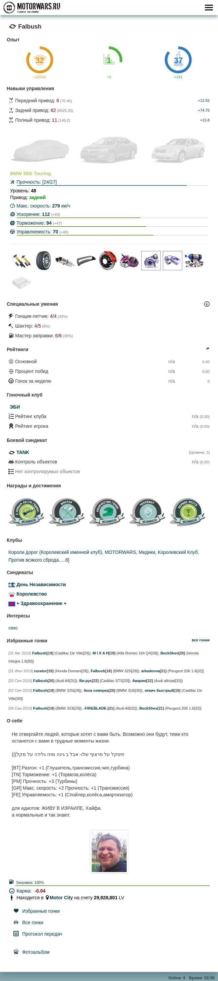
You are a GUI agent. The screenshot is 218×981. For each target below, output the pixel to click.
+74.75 (204, 110)
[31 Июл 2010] (20, 671)
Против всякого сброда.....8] (38, 560)
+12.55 (204, 101)
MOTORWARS (120, 552)
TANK (23, 452)
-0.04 (40, 891)
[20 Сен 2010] (20, 681)
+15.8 (205, 120)
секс (13, 628)
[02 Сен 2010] (20, 690)
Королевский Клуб (178, 552)
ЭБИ (15, 407)
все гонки (201, 640)
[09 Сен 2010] (20, 708)
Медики (147, 552)
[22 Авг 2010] (19, 653)
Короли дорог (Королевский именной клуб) (55, 552)
